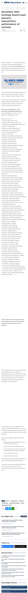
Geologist (21, 500)
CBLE (7, 500)
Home (2, 7)
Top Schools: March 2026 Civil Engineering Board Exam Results (13, 563)
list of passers (5, 503)
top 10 (22, 503)
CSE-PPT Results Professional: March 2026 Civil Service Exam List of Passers (12, 576)
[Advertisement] (14, 48)
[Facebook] (6, 508)
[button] (23, 2)
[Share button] (16, 508)
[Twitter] (9, 508)
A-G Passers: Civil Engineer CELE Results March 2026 (12, 560)
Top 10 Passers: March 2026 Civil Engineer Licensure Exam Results (13, 566)
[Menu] (2, 2)
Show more (23, 516)
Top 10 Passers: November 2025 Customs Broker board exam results (13, 527)
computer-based (14, 500)
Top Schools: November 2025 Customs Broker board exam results (12, 521)
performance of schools (14, 503)
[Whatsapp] (13, 508)
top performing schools (9, 7)
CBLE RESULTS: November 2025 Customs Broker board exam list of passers (13, 533)
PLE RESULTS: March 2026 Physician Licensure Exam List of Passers (12, 573)
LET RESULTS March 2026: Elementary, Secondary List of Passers (13, 556)
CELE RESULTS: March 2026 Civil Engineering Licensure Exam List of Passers (12, 569)
